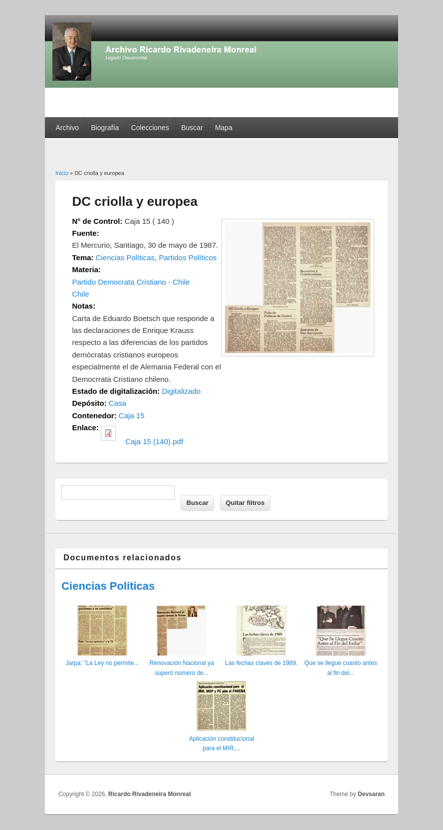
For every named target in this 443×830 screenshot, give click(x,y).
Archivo (67, 128)
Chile (80, 294)
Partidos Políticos (188, 257)
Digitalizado (181, 391)
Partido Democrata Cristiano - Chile (131, 282)
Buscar (192, 128)
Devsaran (371, 794)
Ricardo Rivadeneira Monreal (149, 794)
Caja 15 (132, 415)
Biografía (105, 128)
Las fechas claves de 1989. (261, 663)
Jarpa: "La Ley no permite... (102, 663)
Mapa (223, 128)
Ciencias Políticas (125, 257)
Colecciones (150, 128)
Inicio (61, 173)
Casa (117, 403)
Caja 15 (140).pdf (154, 441)
